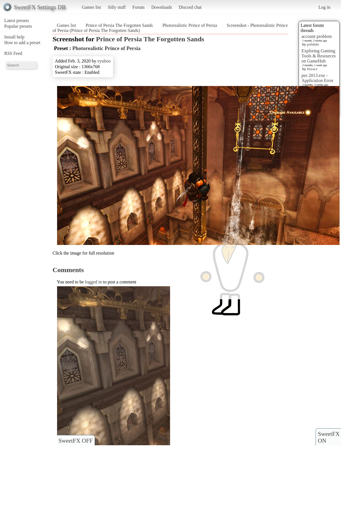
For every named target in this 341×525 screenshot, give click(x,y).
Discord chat (190, 7)
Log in (324, 7)
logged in (93, 281)
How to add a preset (22, 42)
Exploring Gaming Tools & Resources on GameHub (318, 55)
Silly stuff (117, 7)
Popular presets (18, 26)
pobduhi (313, 44)
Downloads (161, 7)
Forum (139, 7)
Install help (14, 37)
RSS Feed (13, 53)
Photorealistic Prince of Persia (189, 25)
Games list (91, 7)
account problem (316, 36)
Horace (312, 69)
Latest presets (16, 20)
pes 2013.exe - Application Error (317, 78)
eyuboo (104, 61)
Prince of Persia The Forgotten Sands (119, 25)
